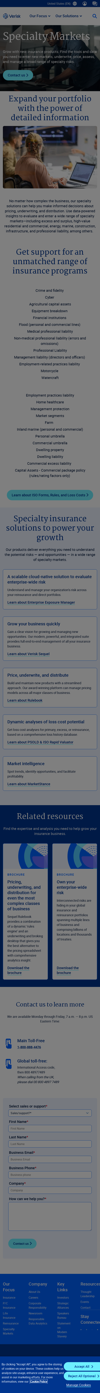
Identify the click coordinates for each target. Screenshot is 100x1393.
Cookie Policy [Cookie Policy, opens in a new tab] (38, 1381)
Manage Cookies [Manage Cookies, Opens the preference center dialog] (78, 1385)
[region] (50, 1374)
